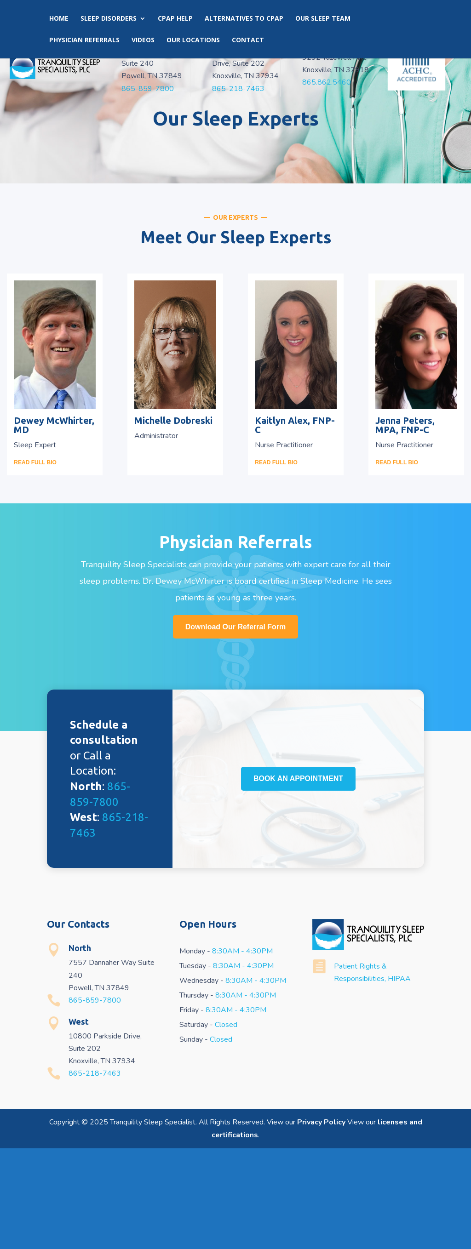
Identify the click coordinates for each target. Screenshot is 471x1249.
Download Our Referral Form (235, 727)
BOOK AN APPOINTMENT (298, 1052)
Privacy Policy (321, 1223)
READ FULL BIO (35, 563)
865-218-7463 (238, 89)
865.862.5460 (326, 82)
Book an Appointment (297, 15)
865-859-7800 (147, 89)
